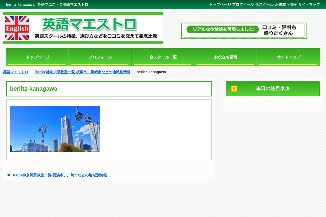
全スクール (264, 4)
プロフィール (243, 4)
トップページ (220, 4)
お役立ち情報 (286, 4)
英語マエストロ (15, 72)
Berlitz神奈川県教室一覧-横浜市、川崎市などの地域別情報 (82, 72)
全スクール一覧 (163, 57)
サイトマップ (309, 4)
